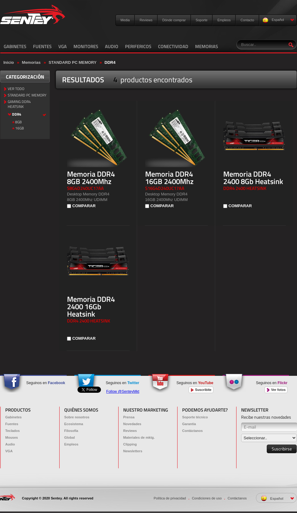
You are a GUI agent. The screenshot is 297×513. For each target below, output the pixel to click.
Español (278, 20)
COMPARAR (84, 205)
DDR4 (110, 62)
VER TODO (16, 89)
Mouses (11, 437)
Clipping (130, 444)
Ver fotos (276, 390)
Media (125, 20)
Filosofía (71, 431)
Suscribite (200, 390)
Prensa (129, 417)
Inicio (8, 62)
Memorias (31, 62)
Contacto (247, 20)
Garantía (189, 424)
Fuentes (11, 424)
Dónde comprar (174, 20)
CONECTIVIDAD (173, 46)
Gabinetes (13, 417)
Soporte (202, 20)
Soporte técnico (195, 417)
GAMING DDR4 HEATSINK (19, 104)
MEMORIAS (206, 46)
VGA (62, 46)
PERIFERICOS (138, 46)
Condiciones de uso (207, 498)
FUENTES (42, 46)
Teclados (12, 431)
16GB (19, 128)
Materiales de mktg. (139, 437)
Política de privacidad (170, 498)
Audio (10, 444)
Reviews (146, 20)
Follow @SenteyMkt (122, 391)
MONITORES (85, 46)
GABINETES (15, 46)
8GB (18, 122)
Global (69, 437)
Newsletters (132, 451)
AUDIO (111, 46)
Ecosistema (73, 424)
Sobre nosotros (76, 417)
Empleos (224, 20)
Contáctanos (192, 431)
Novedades (132, 424)
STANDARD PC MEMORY (72, 62)
